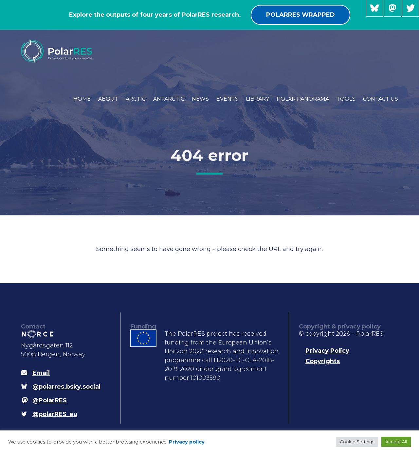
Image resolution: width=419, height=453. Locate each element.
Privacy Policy (327, 350)
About (108, 99)
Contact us (380, 99)
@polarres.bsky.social (374, 8)
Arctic (136, 99)
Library (257, 99)
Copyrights (322, 361)
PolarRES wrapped (300, 14)
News (200, 99)
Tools (346, 99)
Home (82, 99)
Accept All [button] (396, 441)
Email (41, 373)
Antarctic (168, 99)
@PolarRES (392, 8)
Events (227, 99)
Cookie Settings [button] (357, 441)
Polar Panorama (303, 99)
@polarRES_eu (410, 8)
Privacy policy (187, 442)
